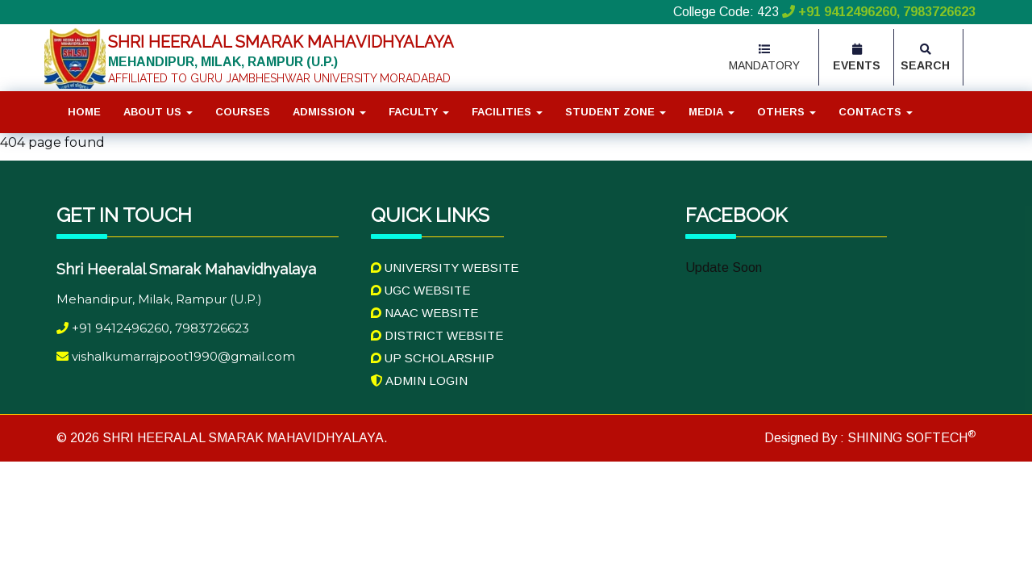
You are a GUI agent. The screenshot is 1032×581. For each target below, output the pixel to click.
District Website (437, 335)
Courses (242, 112)
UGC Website (420, 290)
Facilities (507, 112)
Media (711, 112)
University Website (444, 267)
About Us (158, 112)
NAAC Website (424, 313)
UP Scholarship (432, 358)
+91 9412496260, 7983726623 (877, 12)
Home (84, 112)
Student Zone (615, 112)
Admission (329, 112)
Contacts (875, 112)
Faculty (419, 112)
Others (786, 112)
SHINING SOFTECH (910, 438)
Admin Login (419, 380)
